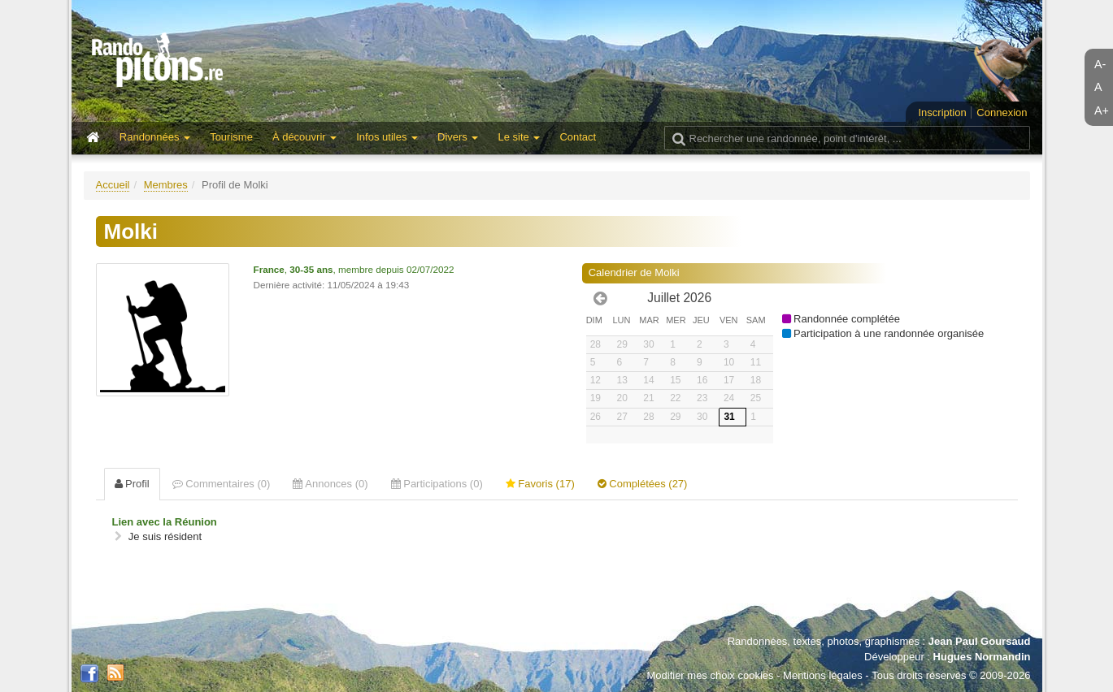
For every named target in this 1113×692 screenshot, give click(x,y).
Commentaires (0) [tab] (221, 484)
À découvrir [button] (304, 137)
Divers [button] (457, 137)
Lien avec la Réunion (164, 522)
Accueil (113, 185)
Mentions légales (823, 675)
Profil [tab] (132, 484)
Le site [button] (519, 137)
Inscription (942, 112)
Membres (166, 185)
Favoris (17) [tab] (540, 484)
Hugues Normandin (982, 657)
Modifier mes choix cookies (709, 675)
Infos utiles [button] (387, 137)
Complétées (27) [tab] (643, 484)
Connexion (1001, 112)
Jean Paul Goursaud (979, 641)
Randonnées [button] (155, 137)
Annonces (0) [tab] (330, 484)
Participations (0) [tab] (437, 484)
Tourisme (231, 137)
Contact (577, 137)
